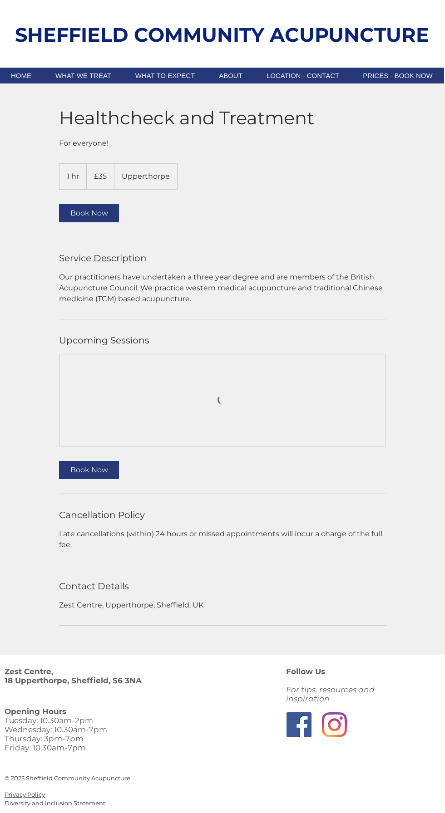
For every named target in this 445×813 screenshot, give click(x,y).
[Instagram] (334, 724)
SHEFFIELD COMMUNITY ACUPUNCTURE (222, 35)
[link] (89, 213)
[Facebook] (299, 724)
